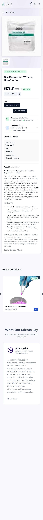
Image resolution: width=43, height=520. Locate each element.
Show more (12, 399)
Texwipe (9, 145)
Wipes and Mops (10, 12)
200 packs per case (12, 105)
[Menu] (39, 4)
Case (5, 101)
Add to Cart (19, 111)
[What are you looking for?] (35, 4)
